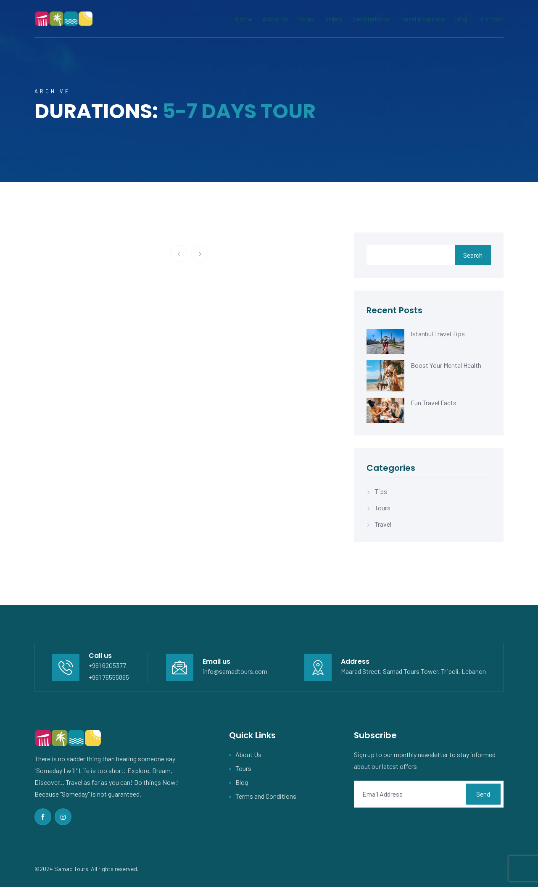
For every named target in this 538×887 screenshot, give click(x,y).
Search (473, 255)
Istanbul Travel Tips (438, 334)
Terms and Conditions (265, 796)
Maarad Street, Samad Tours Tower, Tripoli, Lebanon (413, 671)
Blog (461, 19)
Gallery (333, 19)
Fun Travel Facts (433, 403)
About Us (275, 19)
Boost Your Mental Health (446, 365)
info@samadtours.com (235, 671)
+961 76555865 (109, 677)
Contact (492, 19)
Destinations (371, 19)
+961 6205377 (107, 665)
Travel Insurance (422, 19)
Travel (382, 524)
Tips (380, 491)
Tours (306, 19)
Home (243, 19)
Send (483, 794)
